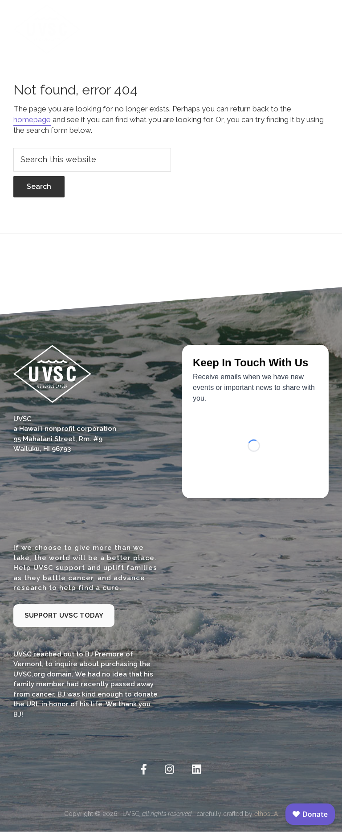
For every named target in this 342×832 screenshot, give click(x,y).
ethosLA (266, 813)
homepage (32, 119)
